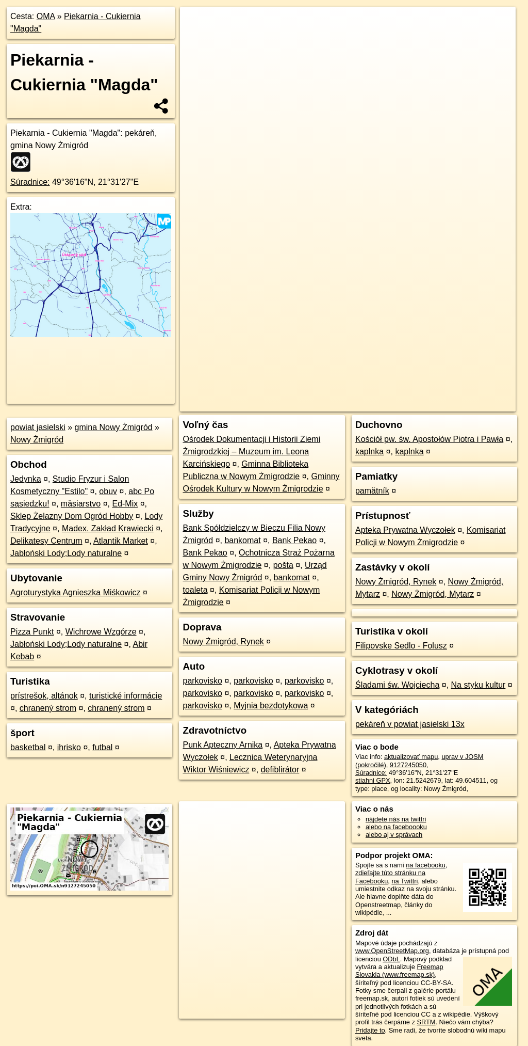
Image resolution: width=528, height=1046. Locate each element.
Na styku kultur (478, 684)
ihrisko (69, 747)
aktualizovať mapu (411, 756)
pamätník (372, 490)
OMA (46, 16)
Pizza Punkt (32, 631)
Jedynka (25, 478)
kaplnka (369, 451)
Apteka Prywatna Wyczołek (405, 530)
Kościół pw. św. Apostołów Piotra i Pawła (429, 439)
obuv (108, 491)
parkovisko (202, 680)
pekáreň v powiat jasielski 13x (410, 724)
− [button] (197, 40)
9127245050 (408, 765)
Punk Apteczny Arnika (222, 744)
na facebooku (426, 865)
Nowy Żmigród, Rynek (223, 641)
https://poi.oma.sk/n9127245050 (468, 370)
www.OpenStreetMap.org (392, 951)
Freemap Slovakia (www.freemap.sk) (399, 970)
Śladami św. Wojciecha (397, 684)
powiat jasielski (37, 427)
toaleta (195, 589)
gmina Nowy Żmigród (114, 427)
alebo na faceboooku (396, 827)
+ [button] (197, 24)
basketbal (28, 747)
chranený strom (48, 708)
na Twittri (404, 881)
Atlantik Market (120, 540)
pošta (283, 565)
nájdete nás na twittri (396, 819)
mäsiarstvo (81, 503)
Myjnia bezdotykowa (271, 705)
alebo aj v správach (394, 834)
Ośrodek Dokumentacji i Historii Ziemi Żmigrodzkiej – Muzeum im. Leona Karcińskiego (251, 451)
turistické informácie (125, 695)
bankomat (242, 540)
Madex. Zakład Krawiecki (108, 528)
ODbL (391, 959)
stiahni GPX (372, 780)
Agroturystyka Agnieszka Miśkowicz (75, 592)
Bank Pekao (294, 540)
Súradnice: (30, 182)
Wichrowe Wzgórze (101, 631)
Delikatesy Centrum (46, 540)
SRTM (426, 1022)
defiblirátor (280, 769)
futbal (102, 747)
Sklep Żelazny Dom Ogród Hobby (71, 516)
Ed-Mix (125, 503)
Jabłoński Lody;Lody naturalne (66, 553)
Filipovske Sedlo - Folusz (401, 645)
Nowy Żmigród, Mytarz (432, 594)
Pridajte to (370, 1030)
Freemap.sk (391, 370)
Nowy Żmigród (36, 439)
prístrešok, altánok (44, 695)
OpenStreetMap (338, 370)
